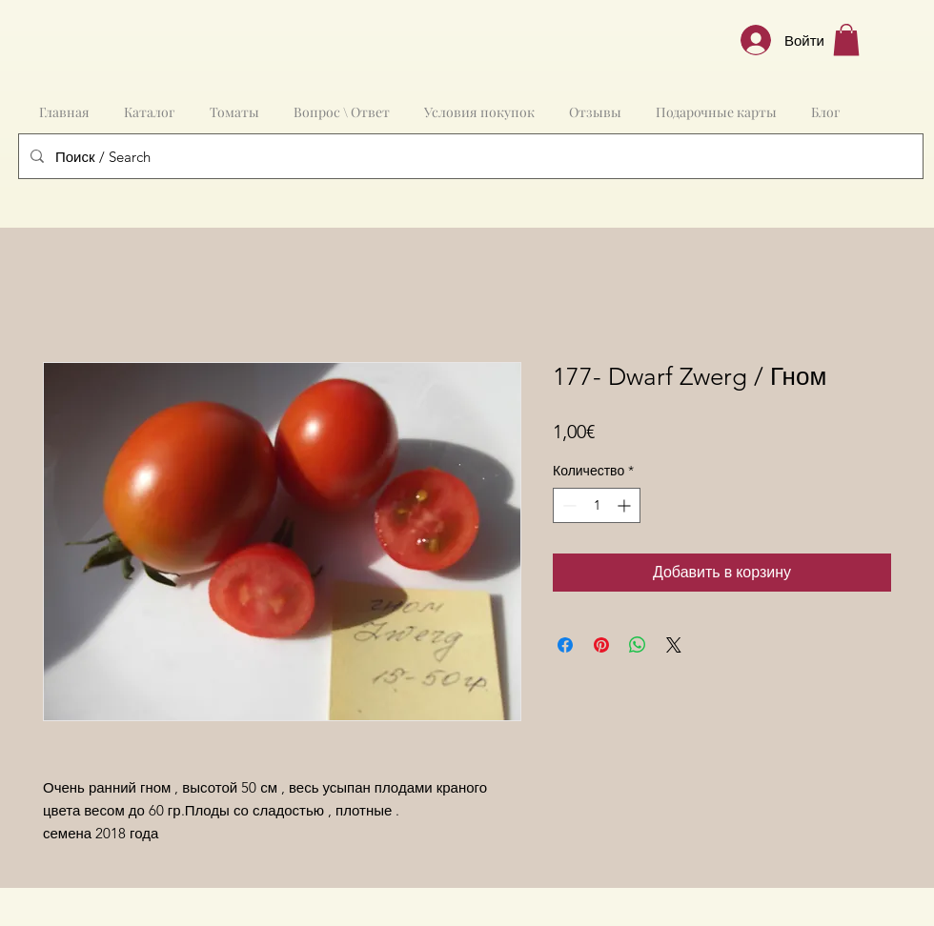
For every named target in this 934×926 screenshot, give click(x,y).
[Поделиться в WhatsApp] (637, 645)
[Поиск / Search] (469, 156)
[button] (846, 39)
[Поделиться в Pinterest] (601, 645)
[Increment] (626, 505)
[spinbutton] (596, 505)
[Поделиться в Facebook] (565, 645)
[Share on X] (673, 645)
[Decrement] (567, 505)
